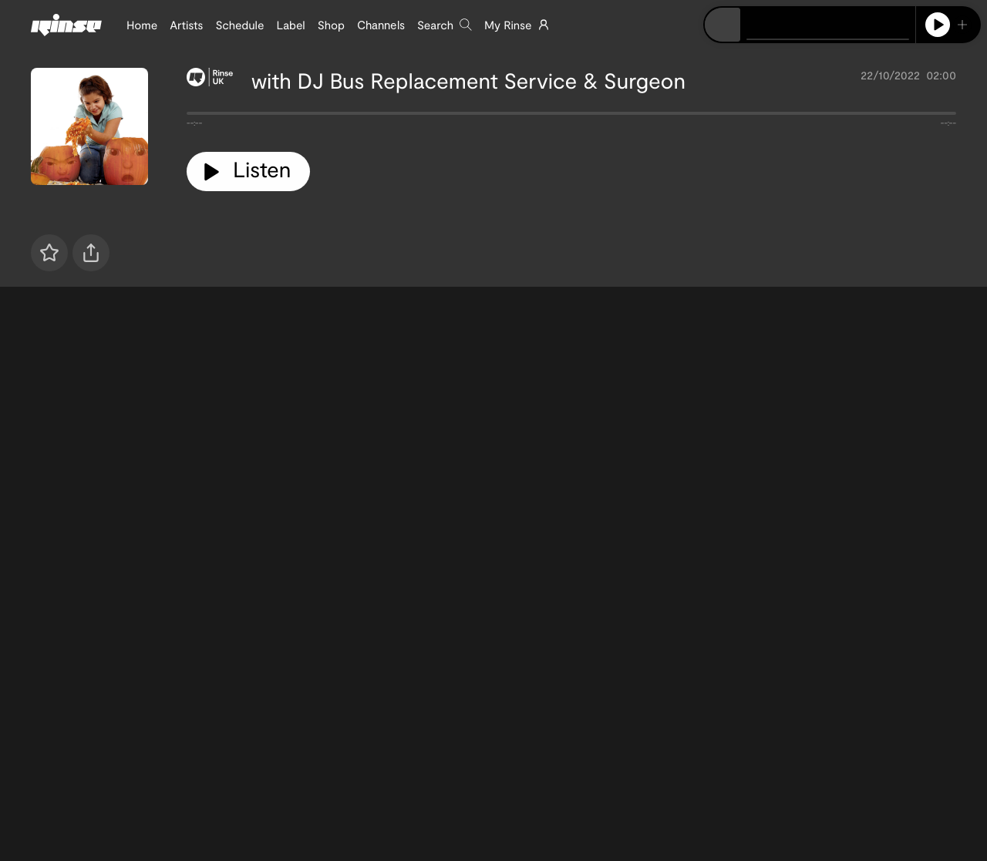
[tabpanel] (571, 116)
